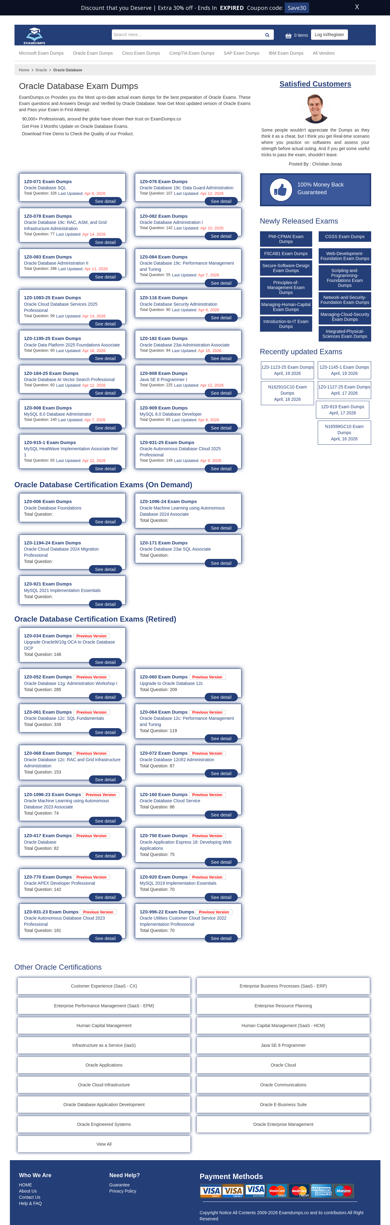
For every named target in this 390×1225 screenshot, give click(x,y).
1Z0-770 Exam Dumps (67, 876)
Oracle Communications (284, 1084)
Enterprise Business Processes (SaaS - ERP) (283, 986)
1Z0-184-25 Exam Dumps (51, 373)
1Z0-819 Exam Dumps (342, 410)
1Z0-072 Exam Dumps (183, 753)
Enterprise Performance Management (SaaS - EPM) (104, 1005)
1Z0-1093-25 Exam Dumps (52, 297)
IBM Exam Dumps (286, 53)
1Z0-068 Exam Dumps (67, 753)
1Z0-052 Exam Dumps (67, 676)
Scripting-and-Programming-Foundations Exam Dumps (345, 278)
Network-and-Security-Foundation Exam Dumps (345, 300)
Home (24, 70)
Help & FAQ (30, 1203)
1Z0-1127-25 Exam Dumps (344, 390)
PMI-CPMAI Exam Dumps (286, 239)
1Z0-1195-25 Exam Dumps (52, 338)
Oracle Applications (104, 1065)
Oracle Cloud (283, 1065)
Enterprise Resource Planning (283, 1005)
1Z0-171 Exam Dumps (164, 542)
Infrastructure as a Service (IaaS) (104, 1045)
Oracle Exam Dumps (93, 53)
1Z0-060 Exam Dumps (183, 676)
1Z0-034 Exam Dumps (67, 635)
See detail (105, 201)
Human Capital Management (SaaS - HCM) (283, 1025)
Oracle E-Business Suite (283, 1104)
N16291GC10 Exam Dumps (287, 393)
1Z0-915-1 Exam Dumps (50, 442)
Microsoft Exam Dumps (41, 53)
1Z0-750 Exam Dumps (183, 835)
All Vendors (324, 53)
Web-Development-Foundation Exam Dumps (345, 256)
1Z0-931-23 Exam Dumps (70, 911)
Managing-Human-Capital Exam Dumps (286, 307)
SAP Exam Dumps (242, 53)
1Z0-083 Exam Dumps (48, 256)
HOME (25, 1184)
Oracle (41, 70)
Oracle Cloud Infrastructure (104, 1084)
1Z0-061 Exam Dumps (67, 712)
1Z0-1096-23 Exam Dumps (72, 794)
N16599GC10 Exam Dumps (344, 433)
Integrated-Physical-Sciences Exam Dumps (345, 334)
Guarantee (119, 1184)
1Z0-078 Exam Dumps (48, 216)
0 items (296, 36)
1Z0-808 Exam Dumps (164, 373)
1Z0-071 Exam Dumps (48, 181)
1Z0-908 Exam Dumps (48, 407)
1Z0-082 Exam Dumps (164, 216)
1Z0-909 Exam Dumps (164, 407)
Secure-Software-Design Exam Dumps (286, 268)
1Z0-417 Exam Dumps (67, 835)
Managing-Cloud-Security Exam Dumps (345, 317)
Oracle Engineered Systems (104, 1124)
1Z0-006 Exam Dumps (48, 501)
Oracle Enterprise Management (284, 1124)
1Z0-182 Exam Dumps (164, 338)
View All (104, 1144)
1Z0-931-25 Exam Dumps (167, 442)
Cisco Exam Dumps (141, 53)
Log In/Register (329, 34)
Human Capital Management (104, 1025)
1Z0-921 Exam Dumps (48, 583)
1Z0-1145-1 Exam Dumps (344, 370)
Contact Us (29, 1197)
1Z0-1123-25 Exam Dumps (287, 370)
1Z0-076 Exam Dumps (164, 181)
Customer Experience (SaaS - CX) (104, 986)
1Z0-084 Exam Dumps (164, 256)
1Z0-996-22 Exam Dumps (186, 911)
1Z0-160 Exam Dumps (183, 794)
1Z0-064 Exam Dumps (183, 712)
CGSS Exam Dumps (345, 236)
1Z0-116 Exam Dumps (164, 297)
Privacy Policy (122, 1191)
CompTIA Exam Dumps (191, 53)
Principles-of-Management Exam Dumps (285, 287)
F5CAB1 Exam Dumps (286, 253)
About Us (28, 1191)
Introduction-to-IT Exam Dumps (285, 324)
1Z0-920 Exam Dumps (183, 876)
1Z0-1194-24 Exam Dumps (52, 542)
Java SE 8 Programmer (283, 1045)
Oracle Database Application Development (104, 1104)
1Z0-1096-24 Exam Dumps (168, 501)
